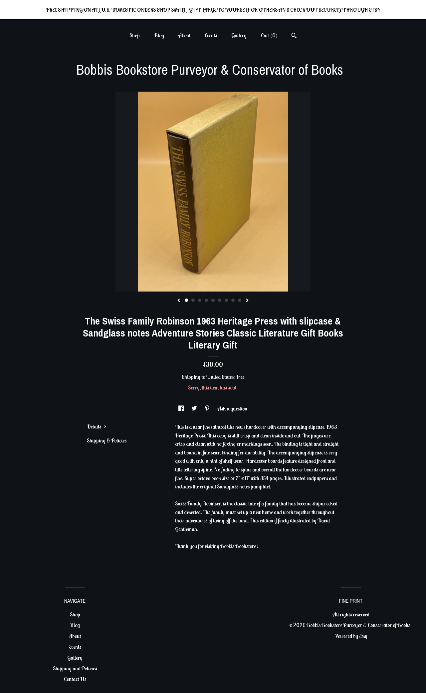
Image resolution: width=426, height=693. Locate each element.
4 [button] (206, 300)
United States (220, 376)
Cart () (269, 35)
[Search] (294, 36)
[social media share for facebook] (181, 408)
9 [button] (239, 300)
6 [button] (219, 300)
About (184, 35)
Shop (134, 35)
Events (211, 35)
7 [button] (226, 300)
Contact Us (75, 679)
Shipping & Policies (106, 440)
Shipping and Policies (75, 668)
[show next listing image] (247, 301)
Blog (159, 35)
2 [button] (193, 300)
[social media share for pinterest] (208, 408)
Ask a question (232, 408)
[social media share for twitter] (194, 408)
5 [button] (213, 300)
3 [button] (199, 300)
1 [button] (186, 300)
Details (96, 426)
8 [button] (233, 300)
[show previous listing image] (178, 301)
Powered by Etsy (351, 636)
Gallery (239, 35)
